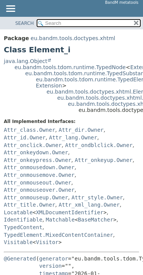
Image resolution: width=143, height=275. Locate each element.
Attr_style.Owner (97, 197)
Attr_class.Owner (29, 130)
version (50, 266)
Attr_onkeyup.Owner (104, 160)
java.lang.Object (25, 61)
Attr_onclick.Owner (33, 145)
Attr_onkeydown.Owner (36, 152)
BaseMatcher (95, 220)
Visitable (18, 242)
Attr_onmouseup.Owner (36, 197)
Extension (49, 85)
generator (53, 259)
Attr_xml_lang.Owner (89, 205)
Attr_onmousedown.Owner (39, 167)
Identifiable (23, 220)
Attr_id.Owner (25, 137)
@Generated (20, 259)
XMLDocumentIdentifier (69, 212)
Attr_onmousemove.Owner (39, 175)
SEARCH (24, 23)
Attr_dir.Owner (81, 130)
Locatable (18, 212)
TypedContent (23, 227)
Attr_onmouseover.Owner (39, 190)
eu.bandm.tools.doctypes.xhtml (73, 38)
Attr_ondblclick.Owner (99, 145)
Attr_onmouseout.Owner (37, 183)
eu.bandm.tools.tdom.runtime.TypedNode (70, 67)
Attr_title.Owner (29, 205)
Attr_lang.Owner (73, 137)
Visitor (47, 242)
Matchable (60, 220)
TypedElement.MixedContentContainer (58, 235)
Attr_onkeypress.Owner (37, 160)
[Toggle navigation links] (10, 9)
